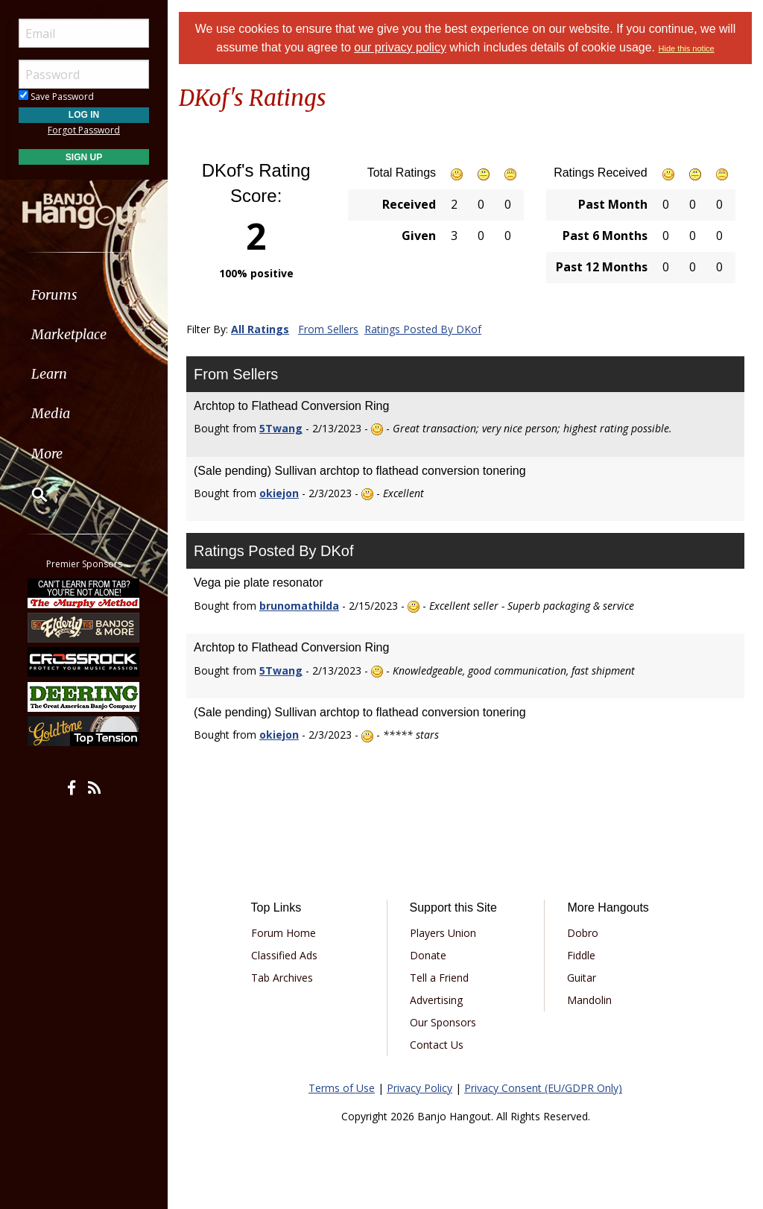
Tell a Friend (439, 977)
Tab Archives (282, 977)
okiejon (279, 493)
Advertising (436, 1000)
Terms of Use (341, 1088)
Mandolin (589, 1000)
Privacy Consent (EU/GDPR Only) (543, 1088)
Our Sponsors (443, 1022)
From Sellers (328, 329)
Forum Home (283, 933)
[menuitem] (84, 295)
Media (50, 413)
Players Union (443, 933)
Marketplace (69, 334)
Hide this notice (687, 48)
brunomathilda (299, 606)
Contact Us (436, 1045)
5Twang (281, 428)
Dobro (582, 933)
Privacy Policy (419, 1088)
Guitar (581, 977)
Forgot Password (84, 130)
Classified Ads (284, 955)
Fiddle (581, 955)
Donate (428, 955)
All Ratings (260, 329)
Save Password (56, 96)
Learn (49, 373)
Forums (54, 294)
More (47, 453)
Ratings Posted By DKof (422, 329)
